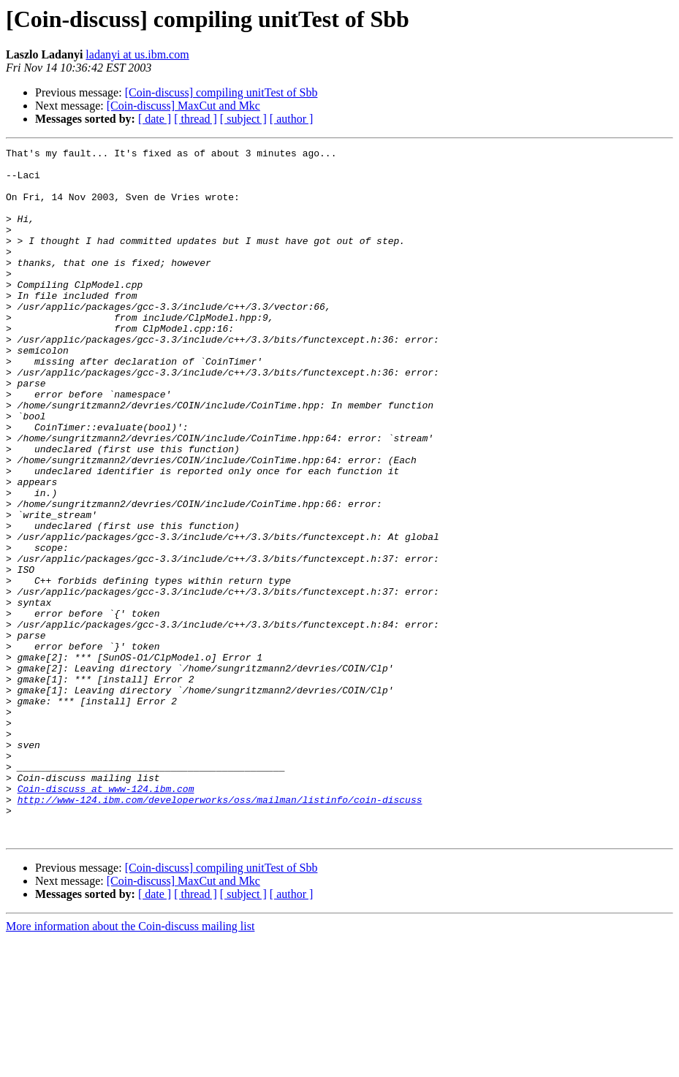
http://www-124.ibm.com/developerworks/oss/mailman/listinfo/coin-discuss (220, 930)
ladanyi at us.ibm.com (137, 54)
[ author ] (292, 119)
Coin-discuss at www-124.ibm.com (106, 917)
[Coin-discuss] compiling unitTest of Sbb (221, 92)
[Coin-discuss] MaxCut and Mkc (183, 105)
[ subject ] (243, 119)
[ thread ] (195, 119)
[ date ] (154, 119)
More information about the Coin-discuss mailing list (130, 1064)
